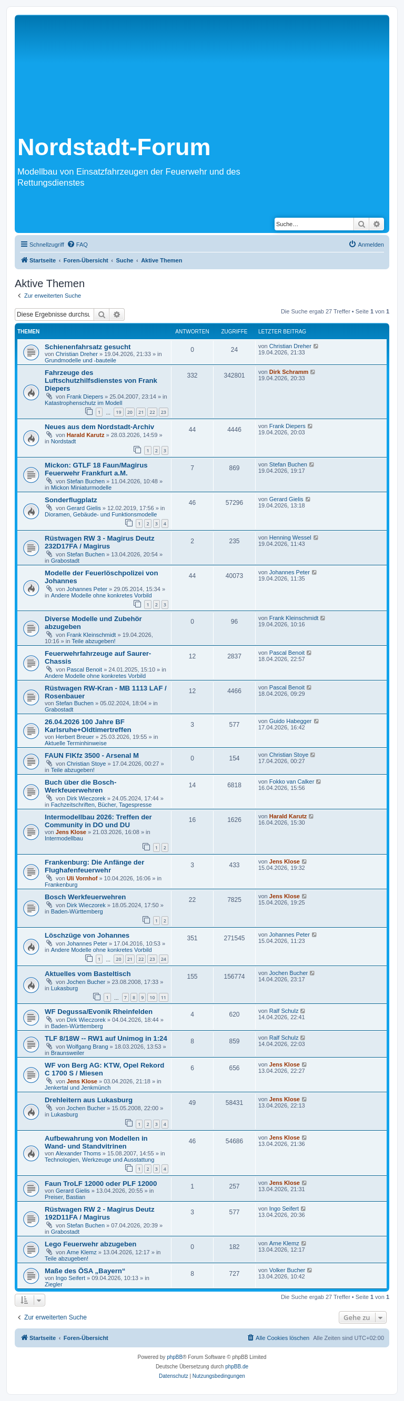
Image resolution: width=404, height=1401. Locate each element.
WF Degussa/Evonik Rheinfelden (99, 1012)
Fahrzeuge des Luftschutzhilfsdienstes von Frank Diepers (101, 380)
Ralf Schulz (284, 1011)
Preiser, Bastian (65, 1197)
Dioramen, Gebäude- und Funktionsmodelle (101, 514)
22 (152, 412)
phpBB (175, 1357)
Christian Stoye (86, 763)
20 (130, 412)
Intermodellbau (64, 838)
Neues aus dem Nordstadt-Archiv (99, 427)
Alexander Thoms (78, 1153)
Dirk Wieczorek (86, 798)
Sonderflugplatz (71, 500)
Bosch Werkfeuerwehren (85, 897)
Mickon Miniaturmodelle (81, 487)
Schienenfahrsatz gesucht (87, 347)
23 (163, 412)
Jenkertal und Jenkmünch (77, 1087)
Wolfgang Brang (87, 1046)
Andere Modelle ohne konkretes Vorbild (101, 595)
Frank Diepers (85, 396)
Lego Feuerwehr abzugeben (90, 1244)
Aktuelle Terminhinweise (76, 743)
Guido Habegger (290, 721)
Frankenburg (61, 884)
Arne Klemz (82, 1252)
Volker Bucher (287, 1270)
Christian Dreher (77, 354)
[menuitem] (77, 244)
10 (152, 997)
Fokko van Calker (292, 781)
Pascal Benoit (84, 669)
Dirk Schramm (289, 372)
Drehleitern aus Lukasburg (89, 1100)
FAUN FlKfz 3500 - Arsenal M (92, 755)
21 (141, 412)
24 (163, 959)
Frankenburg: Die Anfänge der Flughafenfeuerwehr (94, 866)
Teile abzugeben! (93, 641)
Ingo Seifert (284, 1208)
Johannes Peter (87, 589)
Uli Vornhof (82, 878)
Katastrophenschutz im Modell (83, 403)
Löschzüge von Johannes (87, 935)
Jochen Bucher (86, 982)
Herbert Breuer (75, 737)
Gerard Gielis (84, 508)
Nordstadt (63, 441)
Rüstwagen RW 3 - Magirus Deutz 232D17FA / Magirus (100, 542)
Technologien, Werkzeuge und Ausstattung (99, 1159)
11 (163, 997)
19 (118, 412)
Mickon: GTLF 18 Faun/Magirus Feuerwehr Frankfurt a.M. (96, 469)
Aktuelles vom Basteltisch (87, 974)
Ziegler (54, 1284)
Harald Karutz (86, 435)
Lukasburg (64, 988)
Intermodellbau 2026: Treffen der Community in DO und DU (98, 821)
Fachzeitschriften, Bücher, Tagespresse (101, 804)
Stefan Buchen (86, 481)
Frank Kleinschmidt (91, 635)
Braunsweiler (68, 1053)
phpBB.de (236, 1366)
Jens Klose (71, 832)
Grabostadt (65, 560)
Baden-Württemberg (77, 911)
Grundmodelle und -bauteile (80, 360)
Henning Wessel (290, 537)
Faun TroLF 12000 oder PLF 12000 (101, 1183)
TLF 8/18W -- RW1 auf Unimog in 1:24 (106, 1038)
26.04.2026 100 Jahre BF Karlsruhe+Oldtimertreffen (88, 726)
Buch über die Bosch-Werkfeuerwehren (80, 786)
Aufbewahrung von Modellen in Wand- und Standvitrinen (96, 1142)
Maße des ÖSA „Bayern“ (85, 1271)
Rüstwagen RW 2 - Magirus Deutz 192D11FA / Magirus (100, 1213)
